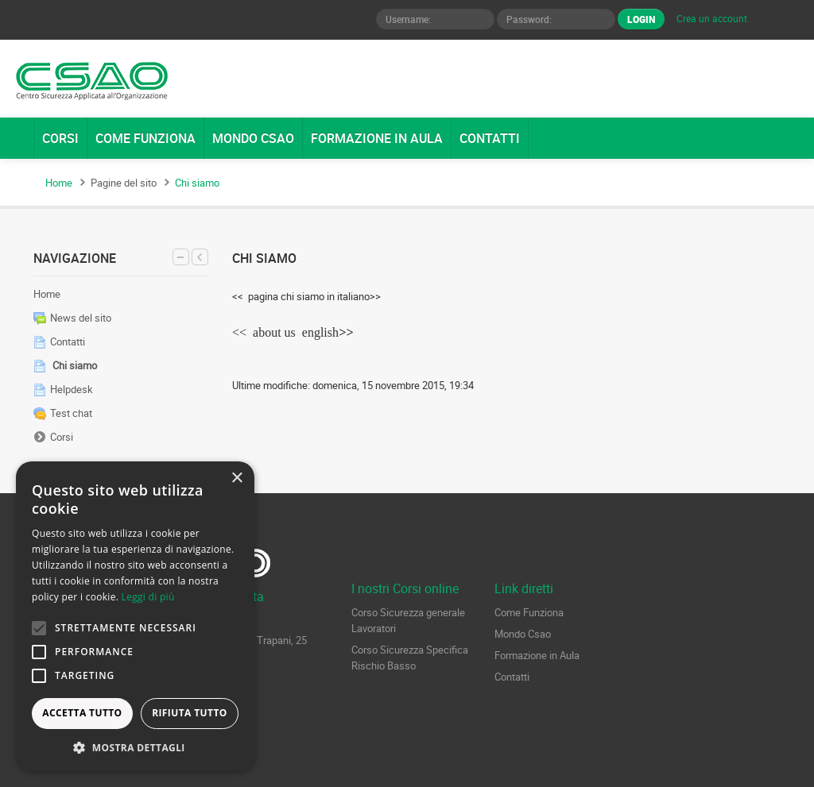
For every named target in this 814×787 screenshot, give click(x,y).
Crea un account (711, 18)
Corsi (61, 437)
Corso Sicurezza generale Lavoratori (408, 620)
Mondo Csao (522, 634)
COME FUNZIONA (145, 138)
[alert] (135, 616)
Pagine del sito (124, 183)
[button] (135, 747)
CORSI (60, 138)
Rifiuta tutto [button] (189, 712)
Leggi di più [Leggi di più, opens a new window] (148, 597)
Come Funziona (529, 612)
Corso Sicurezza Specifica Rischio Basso (409, 657)
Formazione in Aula (536, 655)
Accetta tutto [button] (82, 712)
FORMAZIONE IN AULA (377, 138)
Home (46, 294)
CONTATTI (489, 138)
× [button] (236, 478)
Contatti (511, 676)
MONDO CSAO (253, 138)
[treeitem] (120, 294)
